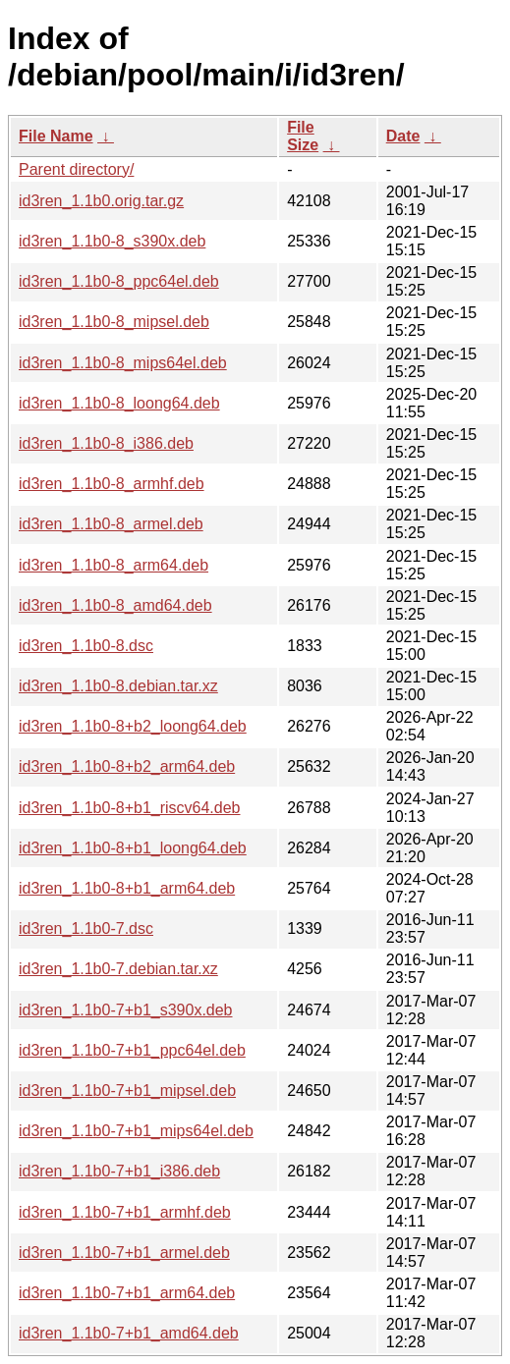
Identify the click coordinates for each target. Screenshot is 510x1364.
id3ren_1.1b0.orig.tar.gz (101, 200)
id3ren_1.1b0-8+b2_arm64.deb (127, 766)
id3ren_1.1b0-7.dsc (86, 928)
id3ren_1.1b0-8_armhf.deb (111, 483)
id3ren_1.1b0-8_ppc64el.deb (119, 281)
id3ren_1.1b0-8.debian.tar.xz (118, 686)
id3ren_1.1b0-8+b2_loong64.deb (133, 726)
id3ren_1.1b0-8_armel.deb (111, 524)
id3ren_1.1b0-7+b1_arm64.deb (127, 1292)
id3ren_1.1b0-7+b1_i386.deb (119, 1171)
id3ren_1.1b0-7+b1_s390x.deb (126, 1010)
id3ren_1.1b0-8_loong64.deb (119, 403)
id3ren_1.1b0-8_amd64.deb (115, 605)
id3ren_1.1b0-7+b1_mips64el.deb (136, 1130)
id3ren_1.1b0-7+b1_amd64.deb (129, 1333)
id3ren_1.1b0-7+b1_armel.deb (124, 1252)
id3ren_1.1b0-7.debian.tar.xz (118, 968)
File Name (56, 136)
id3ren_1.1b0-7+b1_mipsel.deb (127, 1090)
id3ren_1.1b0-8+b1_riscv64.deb (130, 807)
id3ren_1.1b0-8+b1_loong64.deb (133, 848)
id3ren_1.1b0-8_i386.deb (106, 443)
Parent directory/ (76, 169)
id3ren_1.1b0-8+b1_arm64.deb (127, 888)
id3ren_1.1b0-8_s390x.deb (112, 241)
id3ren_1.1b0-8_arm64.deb (113, 565)
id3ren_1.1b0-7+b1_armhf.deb (125, 1212)
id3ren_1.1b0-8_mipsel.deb (114, 321)
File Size (302, 136)
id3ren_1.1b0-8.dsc (86, 645)
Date (403, 136)
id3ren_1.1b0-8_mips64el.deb (123, 363)
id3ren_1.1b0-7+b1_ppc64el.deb (132, 1050)
